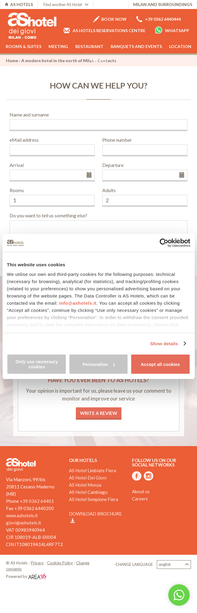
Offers (98, 60)
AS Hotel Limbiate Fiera (92, 470)
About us (141, 491)
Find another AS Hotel (65, 4)
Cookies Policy (60, 562)
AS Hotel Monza (85, 485)
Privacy (37, 562)
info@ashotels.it (77, 303)
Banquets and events (136, 46)
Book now (110, 19)
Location (180, 46)
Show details (164, 343)
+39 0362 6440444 (158, 19)
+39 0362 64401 (37, 501)
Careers (140, 498)
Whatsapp (172, 30)
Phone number (117, 140)
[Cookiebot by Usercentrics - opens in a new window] (164, 242)
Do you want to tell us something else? (48, 215)
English (174, 564)
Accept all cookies (160, 364)
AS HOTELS (19, 4)
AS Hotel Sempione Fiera (93, 499)
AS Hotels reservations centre (104, 30)
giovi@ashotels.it (23, 522)
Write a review (98, 413)
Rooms (17, 190)
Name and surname (29, 114)
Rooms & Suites (23, 46)
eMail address (24, 140)
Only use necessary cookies (37, 364)
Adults (109, 190)
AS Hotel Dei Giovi (87, 477)
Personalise (98, 364)
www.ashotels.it (22, 515)
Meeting (58, 46)
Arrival (17, 165)
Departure (113, 165)
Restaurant (89, 46)
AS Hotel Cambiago (88, 492)
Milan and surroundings (162, 4)
